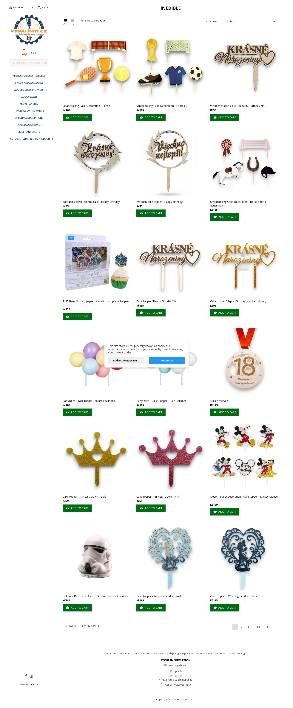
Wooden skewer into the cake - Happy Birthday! (91, 202)
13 (258, 626)
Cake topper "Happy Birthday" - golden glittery (238, 301)
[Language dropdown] (16, 8)
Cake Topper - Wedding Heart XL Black (233, 596)
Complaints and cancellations (149, 653)
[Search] (29, 63)
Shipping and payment (181, 653)
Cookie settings (237, 653)
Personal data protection (211, 653)
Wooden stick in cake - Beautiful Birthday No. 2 (238, 106)
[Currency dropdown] (30, 8)
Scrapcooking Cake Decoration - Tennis (86, 106)
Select (251, 21)
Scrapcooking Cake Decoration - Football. (161, 106)
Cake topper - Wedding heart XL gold (158, 596)
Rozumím (167, 360)
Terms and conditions (117, 653)
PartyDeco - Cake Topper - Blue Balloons (161, 401)
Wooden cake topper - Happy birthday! (159, 202)
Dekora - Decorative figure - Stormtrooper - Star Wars (95, 596)
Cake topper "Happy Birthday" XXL (157, 301)
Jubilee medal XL (220, 401)
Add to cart (77, 117)
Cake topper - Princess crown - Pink (157, 496)
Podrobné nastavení (126, 360)
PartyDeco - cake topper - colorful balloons (89, 401)
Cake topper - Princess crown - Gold (84, 496)
